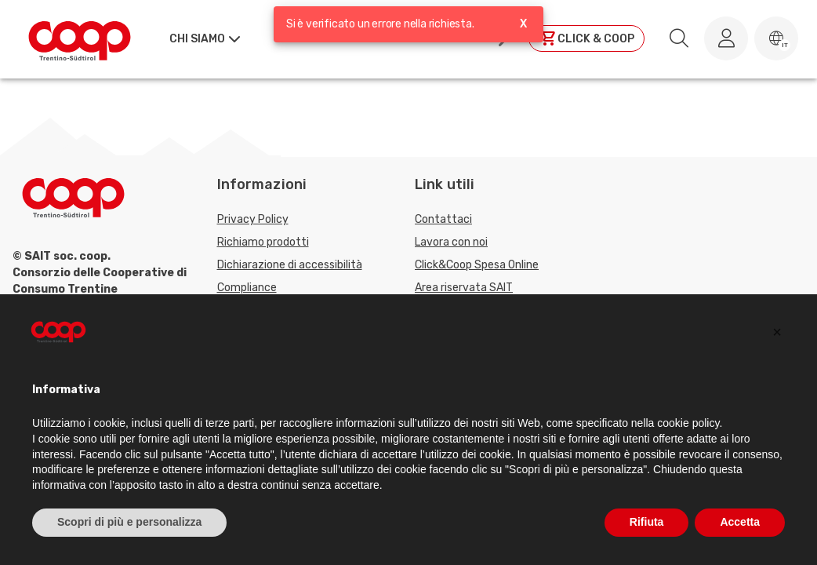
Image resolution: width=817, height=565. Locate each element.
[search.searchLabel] (679, 38)
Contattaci (443, 219)
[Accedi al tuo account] (726, 38)
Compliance (247, 287)
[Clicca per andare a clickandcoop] (586, 38)
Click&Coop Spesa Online (477, 265)
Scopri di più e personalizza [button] (129, 522)
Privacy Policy (253, 219)
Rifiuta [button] (647, 522)
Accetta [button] (740, 522)
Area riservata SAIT (464, 287)
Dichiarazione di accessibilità (289, 265)
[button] (776, 38)
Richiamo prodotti (263, 242)
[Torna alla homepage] (79, 38)
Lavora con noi (451, 242)
